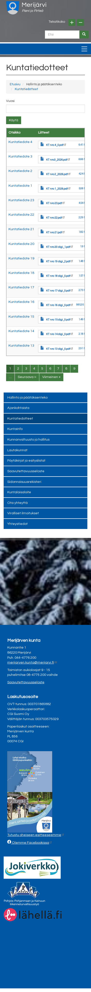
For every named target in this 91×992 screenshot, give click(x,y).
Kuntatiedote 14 (21, 331)
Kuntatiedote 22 (21, 214)
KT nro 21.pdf (55, 232)
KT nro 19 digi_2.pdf (60, 261)
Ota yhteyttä (17, 503)
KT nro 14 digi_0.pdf (60, 334)
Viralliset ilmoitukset (23, 513)
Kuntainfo (15, 429)
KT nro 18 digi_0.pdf (60, 276)
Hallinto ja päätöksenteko (27, 397)
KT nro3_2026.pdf (58, 159)
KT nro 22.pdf (55, 217)
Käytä (13, 120)
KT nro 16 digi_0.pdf (60, 305)
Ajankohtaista (18, 408)
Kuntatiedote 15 (21, 316)
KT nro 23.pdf (55, 203)
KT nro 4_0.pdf (56, 145)
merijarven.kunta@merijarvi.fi (32, 662)
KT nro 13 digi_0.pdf (60, 349)
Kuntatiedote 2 (20, 171)
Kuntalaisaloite (19, 492)
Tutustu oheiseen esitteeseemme (36, 835)
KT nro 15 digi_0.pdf (60, 319)
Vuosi (10, 101)
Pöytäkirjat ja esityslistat (26, 460)
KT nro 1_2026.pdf (58, 188)
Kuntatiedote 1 (20, 185)
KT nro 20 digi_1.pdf (60, 247)
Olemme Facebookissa (31, 842)
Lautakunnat (17, 450)
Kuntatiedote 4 (20, 142)
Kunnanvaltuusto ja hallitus (28, 439)
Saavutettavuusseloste (25, 471)
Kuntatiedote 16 (21, 302)
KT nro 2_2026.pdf (58, 174)
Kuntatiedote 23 (21, 200)
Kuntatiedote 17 (21, 287)
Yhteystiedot (17, 524)
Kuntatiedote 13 (21, 345)
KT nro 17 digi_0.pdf (60, 290)
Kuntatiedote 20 (21, 244)
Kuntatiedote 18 (21, 273)
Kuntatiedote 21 (21, 229)
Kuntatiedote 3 (20, 156)
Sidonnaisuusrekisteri (24, 482)
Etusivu (15, 84)
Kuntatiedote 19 (21, 258)
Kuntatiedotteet (26, 89)
